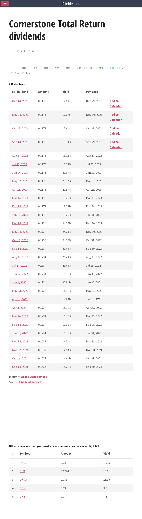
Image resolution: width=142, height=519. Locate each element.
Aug (101, 67)
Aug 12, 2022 (20, 257)
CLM (22, 471)
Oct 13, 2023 (20, 128)
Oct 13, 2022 (20, 240)
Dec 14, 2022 (20, 223)
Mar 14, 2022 (20, 316)
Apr (57, 67)
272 (23, 51)
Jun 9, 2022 (19, 282)
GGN (23, 488)
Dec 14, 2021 (20, 341)
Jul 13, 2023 (19, 164)
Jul (90, 67)
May (68, 67)
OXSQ (23, 479)
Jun (79, 67)
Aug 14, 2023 (20, 156)
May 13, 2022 (20, 291)
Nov (17, 73)
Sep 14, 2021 (20, 367)
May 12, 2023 (20, 181)
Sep (112, 67)
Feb (35, 67)
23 (33, 51)
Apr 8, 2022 (19, 308)
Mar (46, 67)
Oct (123, 67)
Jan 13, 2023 (20, 215)
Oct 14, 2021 (20, 358)
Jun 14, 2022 (20, 274)
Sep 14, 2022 (20, 248)
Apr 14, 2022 (20, 299)
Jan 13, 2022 (20, 333)
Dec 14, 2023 (20, 101)
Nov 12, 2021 (20, 350)
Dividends (71, 3)
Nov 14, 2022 (20, 232)
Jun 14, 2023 (20, 172)
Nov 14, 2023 (20, 115)
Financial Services (31, 382)
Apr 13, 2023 (20, 189)
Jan (24, 67)
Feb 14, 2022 (20, 324)
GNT (22, 496)
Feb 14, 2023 (20, 206)
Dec (28, 73)
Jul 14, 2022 (19, 265)
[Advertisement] (71, 415)
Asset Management (34, 377)
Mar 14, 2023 (20, 198)
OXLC (23, 463)
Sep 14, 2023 (20, 142)
